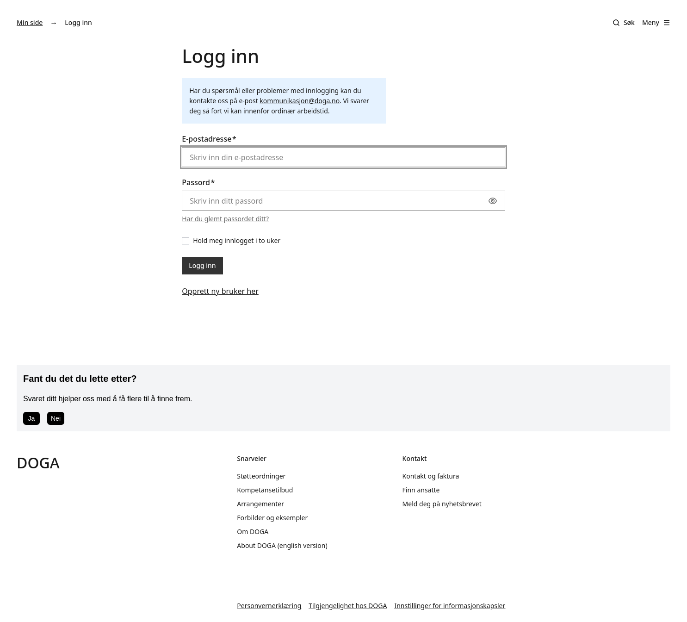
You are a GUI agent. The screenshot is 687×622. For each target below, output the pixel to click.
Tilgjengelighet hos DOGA (348, 605)
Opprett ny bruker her (220, 291)
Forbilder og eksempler (272, 517)
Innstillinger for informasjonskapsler (449, 605)
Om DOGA (252, 531)
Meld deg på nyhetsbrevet (442, 503)
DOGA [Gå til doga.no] (38, 463)
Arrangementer (260, 503)
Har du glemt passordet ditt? (225, 218)
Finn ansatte (421, 489)
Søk (629, 22)
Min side (30, 22)
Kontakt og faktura (430, 476)
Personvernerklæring (269, 605)
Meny (656, 22)
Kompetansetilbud (265, 489)
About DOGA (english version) (282, 545)
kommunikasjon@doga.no (300, 100)
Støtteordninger (261, 476)
